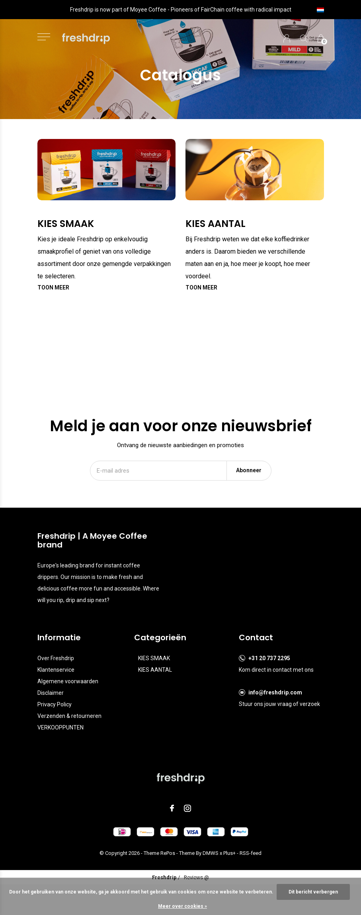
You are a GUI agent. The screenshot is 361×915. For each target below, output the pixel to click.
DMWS (211, 853)
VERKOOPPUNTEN (60, 727)
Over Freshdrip (55, 658)
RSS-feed (250, 853)
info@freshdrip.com (275, 692)
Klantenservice (55, 670)
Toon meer (53, 287)
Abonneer (248, 470)
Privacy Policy (54, 704)
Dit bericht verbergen (313, 892)
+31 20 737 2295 (269, 658)
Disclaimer (50, 693)
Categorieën (160, 637)
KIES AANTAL (155, 670)
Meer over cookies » (182, 906)
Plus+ (229, 853)
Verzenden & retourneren (69, 716)
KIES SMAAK (154, 658)
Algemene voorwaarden (67, 681)
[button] (44, 37)
